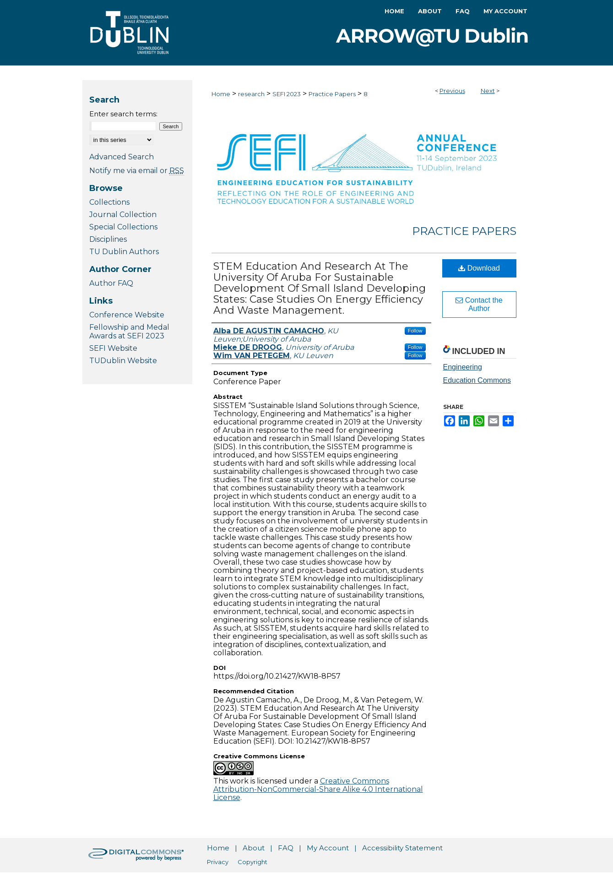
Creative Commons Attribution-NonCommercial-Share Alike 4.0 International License (318, 789)
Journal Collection (123, 214)
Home (221, 94)
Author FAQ (111, 283)
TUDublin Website (123, 360)
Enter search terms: (123, 113)
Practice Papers (332, 94)
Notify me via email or (136, 170)
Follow (415, 330)
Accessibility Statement (402, 847)
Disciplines (108, 239)
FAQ (285, 847)
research (251, 94)
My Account (328, 847)
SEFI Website (113, 348)
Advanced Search (121, 156)
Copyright (252, 861)
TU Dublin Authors (124, 251)
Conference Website (126, 314)
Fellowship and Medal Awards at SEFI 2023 (129, 331)
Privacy (217, 861)
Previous (452, 90)
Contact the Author (479, 304)
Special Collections (123, 227)
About (254, 847)
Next (488, 90)
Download (479, 268)
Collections (109, 202)
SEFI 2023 (286, 94)
